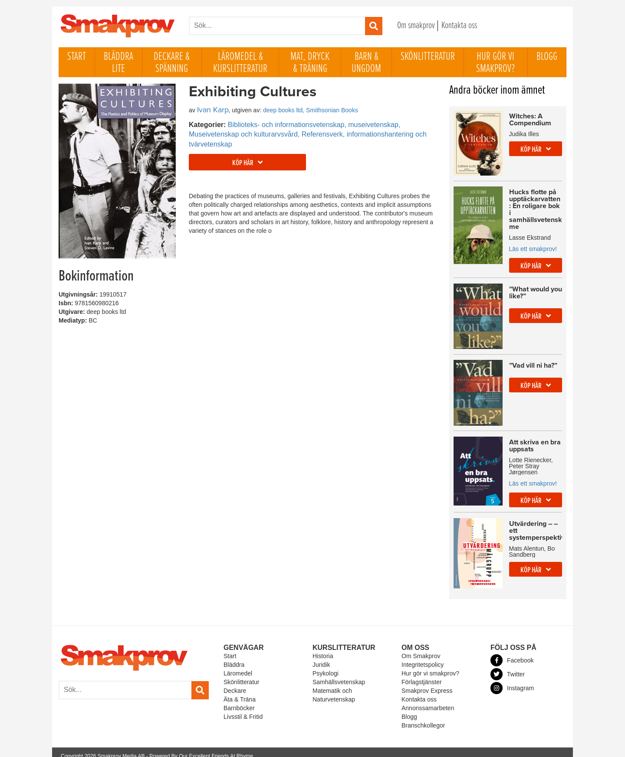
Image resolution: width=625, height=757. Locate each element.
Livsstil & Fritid (243, 708)
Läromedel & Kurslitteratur (240, 62)
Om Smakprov (420, 648)
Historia (322, 648)
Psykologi (325, 665)
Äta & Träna (240, 691)
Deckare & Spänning (172, 62)
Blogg (546, 56)
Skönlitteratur (428, 56)
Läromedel (238, 665)
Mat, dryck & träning (309, 62)
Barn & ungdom (366, 62)
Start (76, 56)
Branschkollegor (423, 717)
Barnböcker (239, 700)
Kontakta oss (459, 26)
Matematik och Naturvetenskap (333, 687)
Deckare (235, 682)
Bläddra (234, 656)
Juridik (321, 656)
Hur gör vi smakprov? (495, 62)
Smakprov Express (426, 682)
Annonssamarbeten (427, 700)
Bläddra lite (118, 62)
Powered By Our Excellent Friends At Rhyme (201, 748)
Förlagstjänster (421, 674)
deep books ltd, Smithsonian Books (310, 110)
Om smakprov (416, 26)
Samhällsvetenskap (338, 674)
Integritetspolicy (422, 656)
